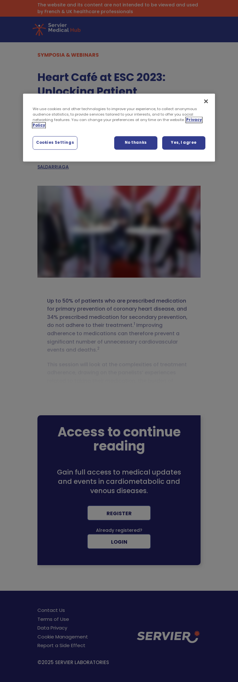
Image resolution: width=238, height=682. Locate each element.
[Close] (206, 101)
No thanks (136, 142)
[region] (119, 127)
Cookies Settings (55, 142)
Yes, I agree (184, 142)
